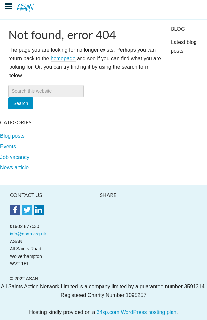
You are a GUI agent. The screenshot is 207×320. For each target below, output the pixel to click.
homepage (63, 58)
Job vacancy (14, 157)
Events (8, 146)
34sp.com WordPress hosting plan (136, 312)
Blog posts (12, 136)
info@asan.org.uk (28, 233)
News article (14, 167)
